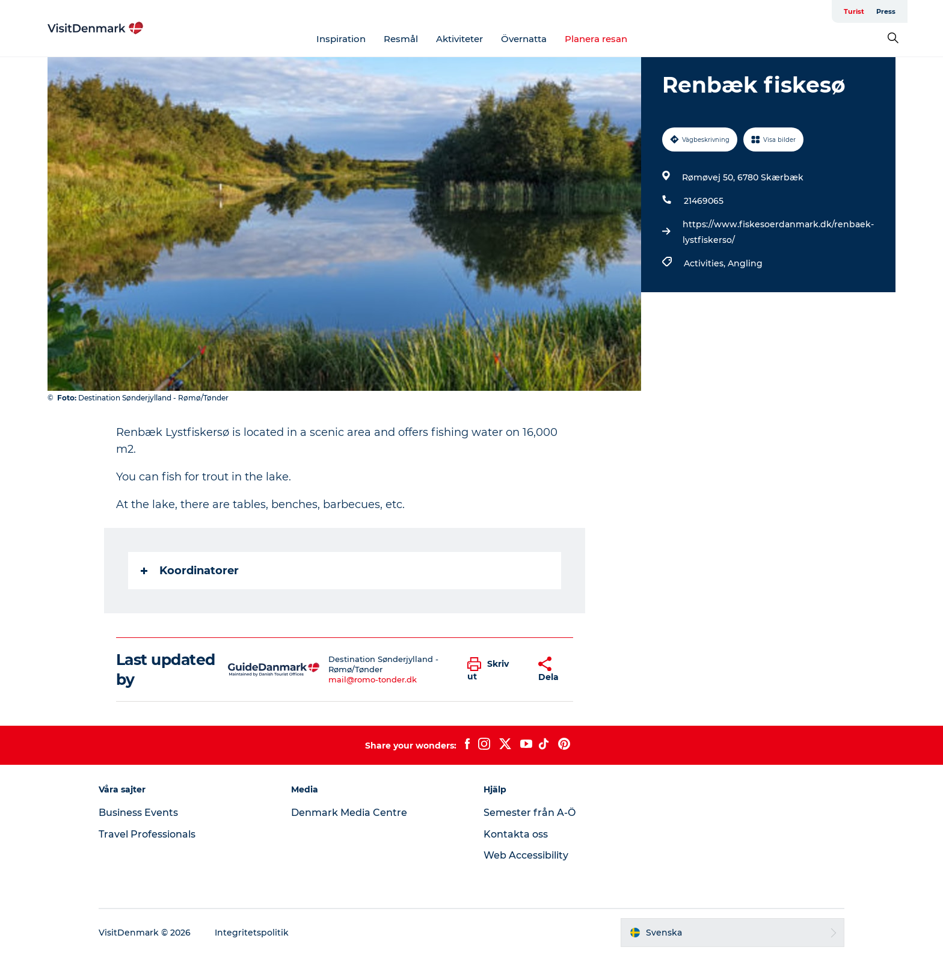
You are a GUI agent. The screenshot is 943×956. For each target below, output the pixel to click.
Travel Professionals (147, 834)
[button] (493, 669)
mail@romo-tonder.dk (372, 679)
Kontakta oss (516, 834)
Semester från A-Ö (530, 812)
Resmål (401, 38)
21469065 (703, 200)
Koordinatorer (190, 570)
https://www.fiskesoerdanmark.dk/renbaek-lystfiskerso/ (778, 232)
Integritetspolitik (252, 932)
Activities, (706, 263)
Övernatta (524, 38)
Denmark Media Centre (349, 812)
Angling (745, 263)
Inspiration (341, 38)
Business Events (138, 812)
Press (885, 11)
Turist (854, 11)
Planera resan (596, 38)
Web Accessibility (526, 855)
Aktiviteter (459, 38)
